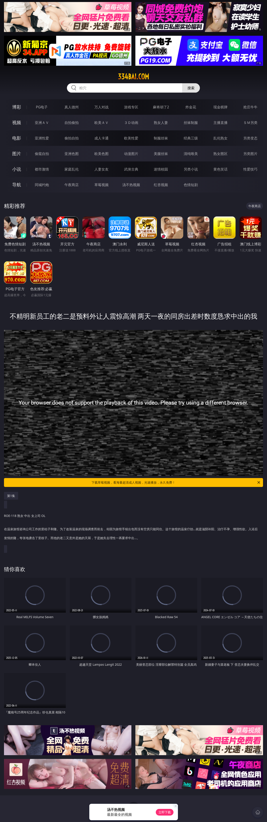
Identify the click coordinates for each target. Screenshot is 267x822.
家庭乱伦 (71, 169)
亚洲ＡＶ (42, 122)
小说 (16, 169)
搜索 (191, 87)
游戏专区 (131, 107)
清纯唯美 (191, 153)
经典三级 (191, 138)
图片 (16, 154)
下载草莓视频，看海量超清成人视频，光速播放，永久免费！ (176, 482)
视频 (16, 122)
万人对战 (101, 107)
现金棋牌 (220, 107)
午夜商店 (71, 184)
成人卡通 (101, 138)
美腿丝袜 (161, 153)
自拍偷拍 (71, 122)
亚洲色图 (71, 153)
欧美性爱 (131, 138)
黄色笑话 (220, 169)
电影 (16, 138)
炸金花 (190, 107)
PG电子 (42, 107)
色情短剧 (191, 184)
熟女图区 (220, 153)
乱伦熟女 (220, 138)
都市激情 (42, 169)
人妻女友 (101, 169)
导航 (16, 185)
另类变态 (250, 138)
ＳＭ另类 (250, 122)
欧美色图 (101, 153)
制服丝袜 (161, 138)
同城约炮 (42, 184)
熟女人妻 (161, 122)
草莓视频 (101, 184)
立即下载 (164, 812)
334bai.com (133, 76)
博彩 (16, 107)
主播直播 (220, 122)
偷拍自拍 (71, 138)
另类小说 (191, 169)
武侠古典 (131, 169)
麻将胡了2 (161, 107)
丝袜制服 (191, 122)
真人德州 (71, 107)
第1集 (11, 496)
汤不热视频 (131, 184)
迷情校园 (161, 169)
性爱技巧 (250, 169)
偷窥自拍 (42, 153)
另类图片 (250, 153)
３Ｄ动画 (131, 122)
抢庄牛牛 (250, 107)
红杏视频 (161, 184)
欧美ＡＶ (101, 122)
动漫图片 (131, 153)
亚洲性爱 (42, 138)
